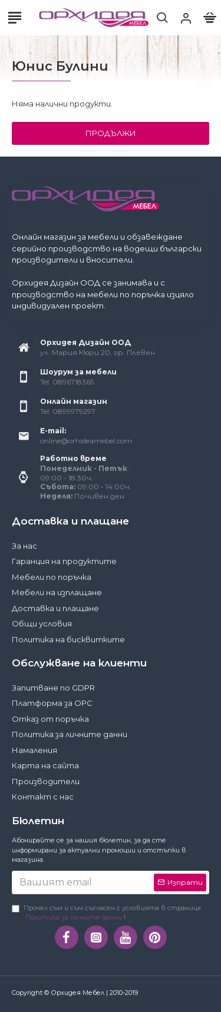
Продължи (110, 133)
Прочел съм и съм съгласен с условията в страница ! (106, 913)
